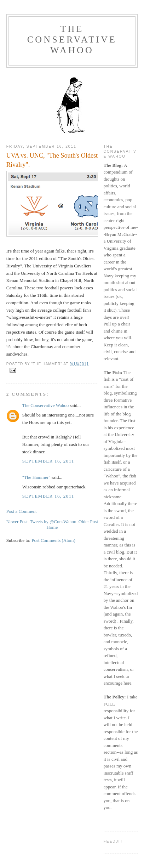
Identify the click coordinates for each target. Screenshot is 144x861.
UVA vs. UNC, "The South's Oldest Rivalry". (52, 160)
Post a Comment (21, 511)
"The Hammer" (36, 477)
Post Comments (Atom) (53, 540)
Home (52, 527)
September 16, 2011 (48, 461)
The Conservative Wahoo (72, 39)
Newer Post (17, 521)
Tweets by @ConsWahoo (53, 521)
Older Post (88, 521)
